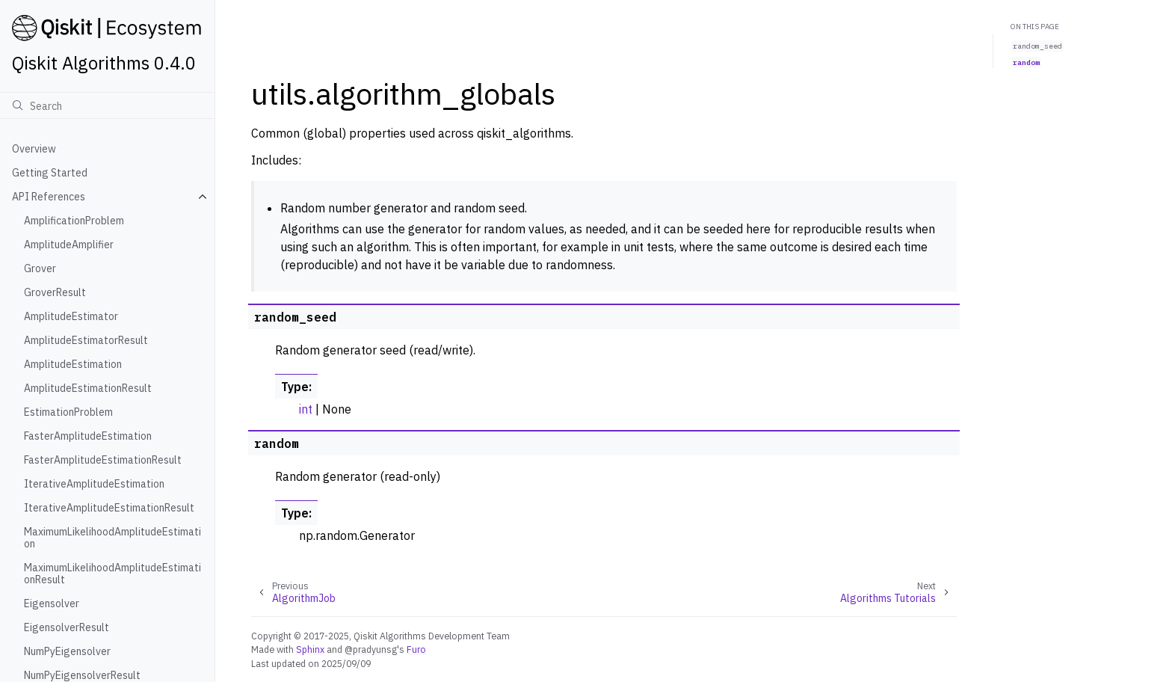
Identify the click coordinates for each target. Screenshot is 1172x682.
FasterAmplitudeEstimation (88, 436)
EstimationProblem (68, 412)
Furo (416, 649)
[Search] (107, 105)
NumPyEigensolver (67, 651)
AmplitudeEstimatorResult (86, 340)
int (305, 409)
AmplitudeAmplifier (69, 244)
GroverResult (55, 292)
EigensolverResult (66, 627)
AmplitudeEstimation (73, 364)
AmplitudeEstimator (71, 316)
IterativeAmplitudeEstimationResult (109, 507)
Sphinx (310, 649)
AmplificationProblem (74, 220)
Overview (34, 149)
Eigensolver (51, 603)
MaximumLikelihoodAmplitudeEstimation (112, 537)
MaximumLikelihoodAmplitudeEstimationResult (112, 573)
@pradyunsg (371, 649)
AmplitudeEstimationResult (88, 388)
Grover (40, 268)
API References (48, 196)
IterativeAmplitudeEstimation (94, 484)
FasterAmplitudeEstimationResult (103, 460)
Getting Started (49, 172)
